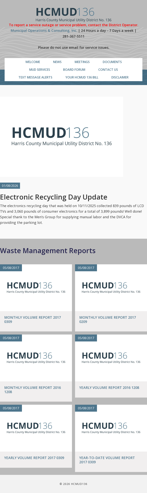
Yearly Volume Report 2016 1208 (109, 387)
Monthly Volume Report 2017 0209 (107, 319)
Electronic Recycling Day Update (53, 197)
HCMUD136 (73, 15)
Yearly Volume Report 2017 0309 (34, 457)
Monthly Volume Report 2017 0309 (32, 319)
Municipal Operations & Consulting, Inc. (44, 30)
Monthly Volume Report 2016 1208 (32, 389)
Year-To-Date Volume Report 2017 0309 (107, 459)
